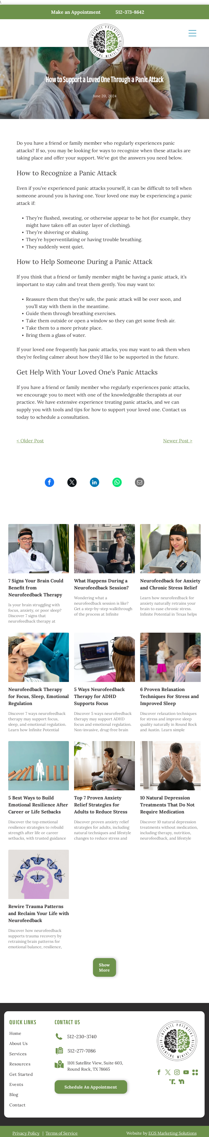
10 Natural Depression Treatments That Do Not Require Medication (167, 805)
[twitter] (168, 1073)
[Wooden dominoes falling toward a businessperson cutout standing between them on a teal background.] (38, 765)
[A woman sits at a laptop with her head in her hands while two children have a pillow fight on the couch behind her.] (170, 657)
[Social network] (195, 1073)
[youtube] (186, 1073)
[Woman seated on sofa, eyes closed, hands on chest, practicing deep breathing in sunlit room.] (104, 765)
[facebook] (159, 1073)
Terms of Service (62, 1133)
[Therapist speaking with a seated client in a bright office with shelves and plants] (104, 548)
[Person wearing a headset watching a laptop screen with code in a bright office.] (104, 657)
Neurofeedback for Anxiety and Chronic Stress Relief (170, 584)
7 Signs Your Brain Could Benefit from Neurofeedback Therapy (35, 588)
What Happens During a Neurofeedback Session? (101, 584)
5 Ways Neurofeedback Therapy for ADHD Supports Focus (99, 696)
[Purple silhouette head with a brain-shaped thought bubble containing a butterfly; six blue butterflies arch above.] (38, 874)
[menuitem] (24, 1033)
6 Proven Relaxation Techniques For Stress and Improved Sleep (169, 696)
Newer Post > (177, 441)
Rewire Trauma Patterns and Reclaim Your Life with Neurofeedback (38, 913)
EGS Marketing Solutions (172, 1133)
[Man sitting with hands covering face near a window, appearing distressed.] (170, 765)
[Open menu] (192, 33)
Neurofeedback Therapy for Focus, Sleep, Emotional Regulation (38, 696)
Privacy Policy (25, 1133)
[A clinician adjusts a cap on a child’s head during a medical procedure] (38, 657)
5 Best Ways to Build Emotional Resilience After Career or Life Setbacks (38, 805)
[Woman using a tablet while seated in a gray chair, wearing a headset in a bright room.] (170, 548)
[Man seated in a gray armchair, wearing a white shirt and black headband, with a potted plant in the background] (38, 548)
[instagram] (177, 1073)
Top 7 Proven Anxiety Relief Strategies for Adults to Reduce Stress (100, 805)
